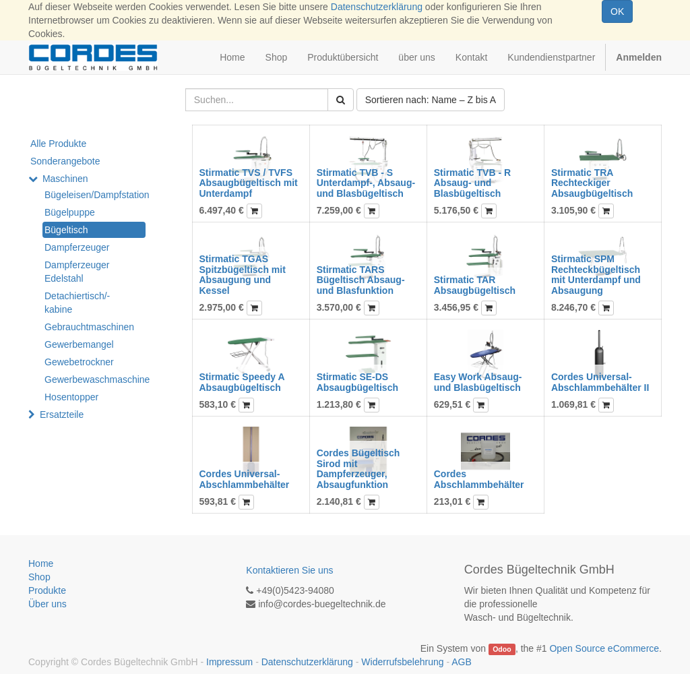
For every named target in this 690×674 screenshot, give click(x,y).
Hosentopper (71, 397)
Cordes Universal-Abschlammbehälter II (600, 381)
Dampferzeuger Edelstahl (77, 271)
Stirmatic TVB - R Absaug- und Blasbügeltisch (472, 183)
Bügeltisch (66, 229)
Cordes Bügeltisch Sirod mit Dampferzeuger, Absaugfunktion (358, 468)
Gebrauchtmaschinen (89, 326)
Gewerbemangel (79, 344)
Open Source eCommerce (604, 648)
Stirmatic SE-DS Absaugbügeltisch (357, 381)
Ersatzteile (62, 414)
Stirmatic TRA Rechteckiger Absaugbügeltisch (592, 183)
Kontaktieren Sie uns (289, 570)
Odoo (502, 649)
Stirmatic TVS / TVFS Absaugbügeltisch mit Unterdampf (248, 183)
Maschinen (65, 178)
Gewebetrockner (79, 362)
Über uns (47, 604)
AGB (461, 661)
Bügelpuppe (69, 212)
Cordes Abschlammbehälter (479, 478)
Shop (39, 577)
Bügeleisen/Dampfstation (95, 194)
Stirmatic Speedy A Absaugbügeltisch (242, 381)
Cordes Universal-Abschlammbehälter (244, 478)
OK (617, 11)
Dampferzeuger (77, 247)
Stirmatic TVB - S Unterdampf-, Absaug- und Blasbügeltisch (366, 183)
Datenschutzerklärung (376, 6)
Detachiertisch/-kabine (77, 302)
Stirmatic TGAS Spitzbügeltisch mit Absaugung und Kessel (242, 274)
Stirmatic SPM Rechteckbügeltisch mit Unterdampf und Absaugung (596, 274)
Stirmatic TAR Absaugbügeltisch (474, 284)
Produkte (47, 590)
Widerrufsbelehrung (402, 661)
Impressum (229, 661)
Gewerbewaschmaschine (95, 379)
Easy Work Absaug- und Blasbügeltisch (478, 381)
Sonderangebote (65, 161)
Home (40, 563)
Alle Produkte (58, 143)
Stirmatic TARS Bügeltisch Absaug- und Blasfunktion (361, 280)
